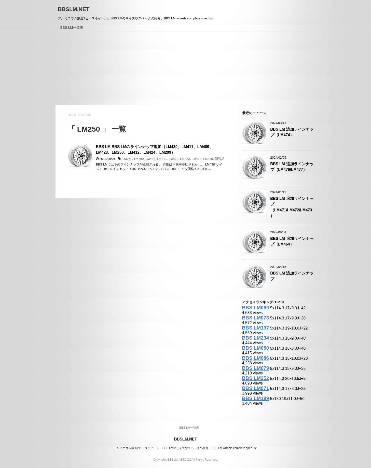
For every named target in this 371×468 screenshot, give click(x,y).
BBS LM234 (255, 338)
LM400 (150, 159)
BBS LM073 (255, 317)
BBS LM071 (255, 388)
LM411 (162, 159)
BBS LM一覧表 (71, 27)
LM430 (208, 159)
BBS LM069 (255, 307)
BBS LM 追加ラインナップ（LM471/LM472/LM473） (292, 207)
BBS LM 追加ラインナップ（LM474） (292, 132)
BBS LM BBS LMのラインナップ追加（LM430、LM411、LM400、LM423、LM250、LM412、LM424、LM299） (154, 149)
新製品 (219, 159)
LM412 (174, 159)
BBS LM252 (255, 378)
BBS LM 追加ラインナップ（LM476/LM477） (292, 167)
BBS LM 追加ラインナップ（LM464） (292, 241)
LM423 (185, 159)
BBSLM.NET (73, 9)
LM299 (139, 159)
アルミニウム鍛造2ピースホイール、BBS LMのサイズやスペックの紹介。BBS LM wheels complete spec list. (185, 448)
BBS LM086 (255, 358)
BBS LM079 (255, 368)
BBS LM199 (255, 398)
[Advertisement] (185, 68)
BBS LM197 (255, 327)
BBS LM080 (255, 348)
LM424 (197, 159)
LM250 (127, 159)
